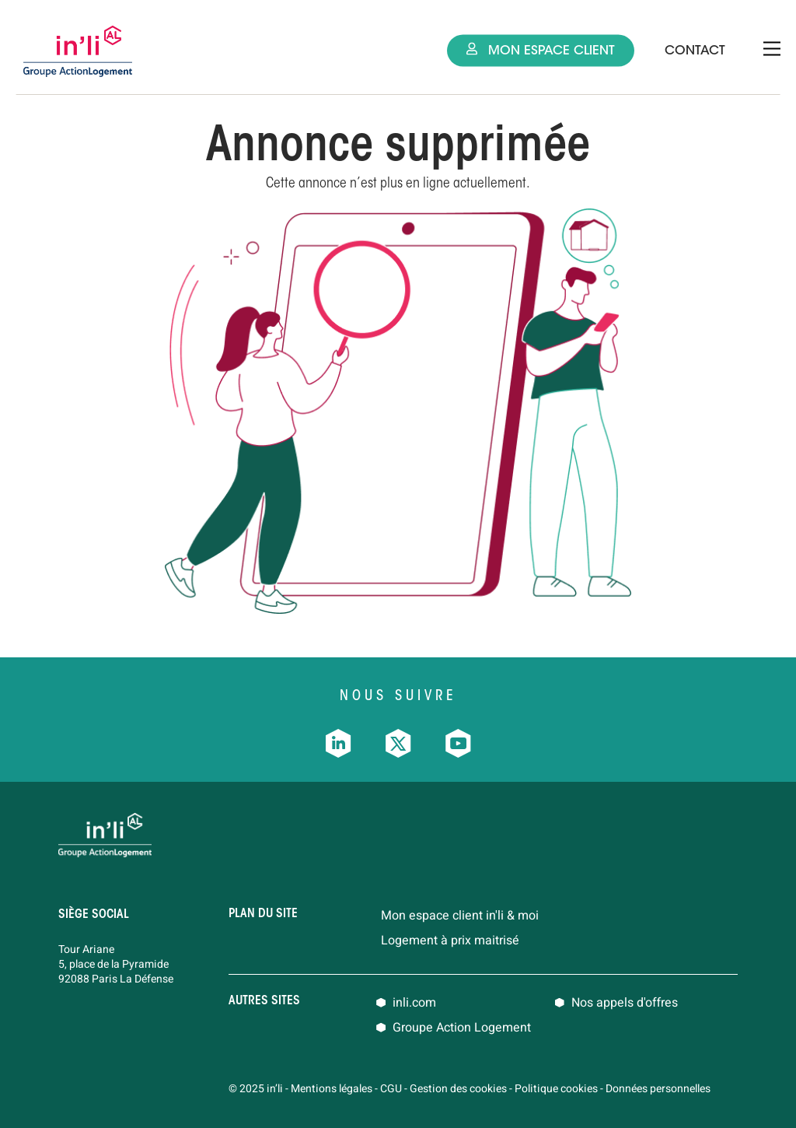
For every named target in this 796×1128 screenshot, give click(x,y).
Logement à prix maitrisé (450, 940)
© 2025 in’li (256, 1089)
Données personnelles (658, 1089)
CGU (391, 1089)
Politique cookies (556, 1089)
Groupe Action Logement (462, 1027)
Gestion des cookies (458, 1089)
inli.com (414, 1002)
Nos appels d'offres (624, 1002)
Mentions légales (331, 1089)
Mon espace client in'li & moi (460, 915)
